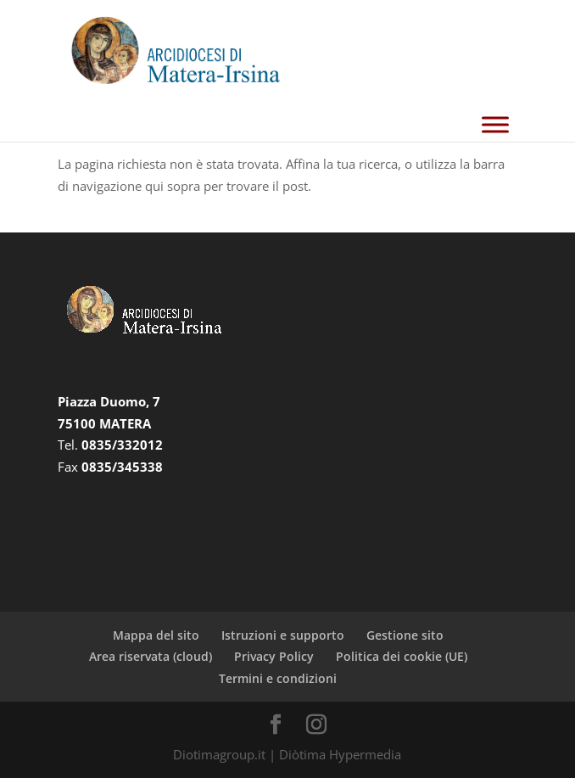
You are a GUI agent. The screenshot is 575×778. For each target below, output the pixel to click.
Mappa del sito (156, 635)
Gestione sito (405, 635)
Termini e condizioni (278, 678)
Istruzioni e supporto (282, 635)
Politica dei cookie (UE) (401, 656)
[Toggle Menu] (495, 124)
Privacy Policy (274, 656)
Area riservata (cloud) (150, 656)
